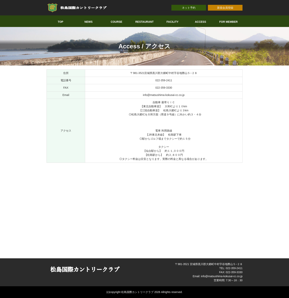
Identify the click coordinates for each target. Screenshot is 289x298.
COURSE (116, 21)
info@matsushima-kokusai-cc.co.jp (164, 95)
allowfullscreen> (144, 210)
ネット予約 (188, 7)
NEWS (89, 21)
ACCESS (200, 21)
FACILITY (173, 21)
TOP (60, 21)
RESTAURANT (144, 21)
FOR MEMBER (228, 21)
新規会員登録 (225, 7)
